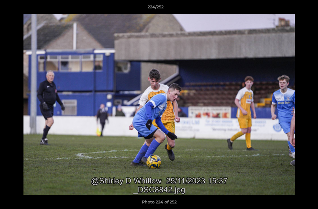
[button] (293, 8)
